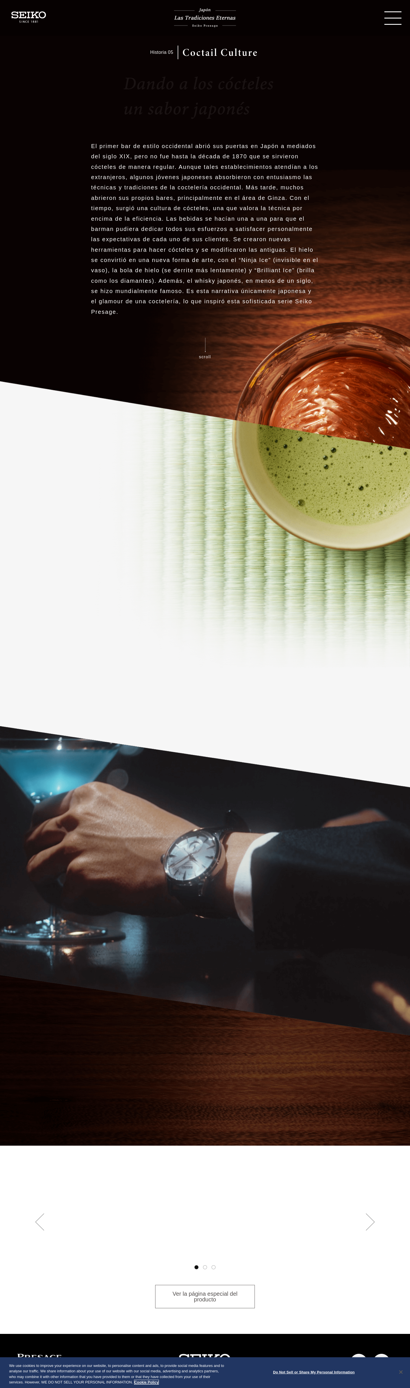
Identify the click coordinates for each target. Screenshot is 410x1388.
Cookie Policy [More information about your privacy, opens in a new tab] (146, 1382)
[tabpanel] (205, 1229)
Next (370, 1222)
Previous (39, 1222)
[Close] (401, 1372)
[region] (205, 1372)
